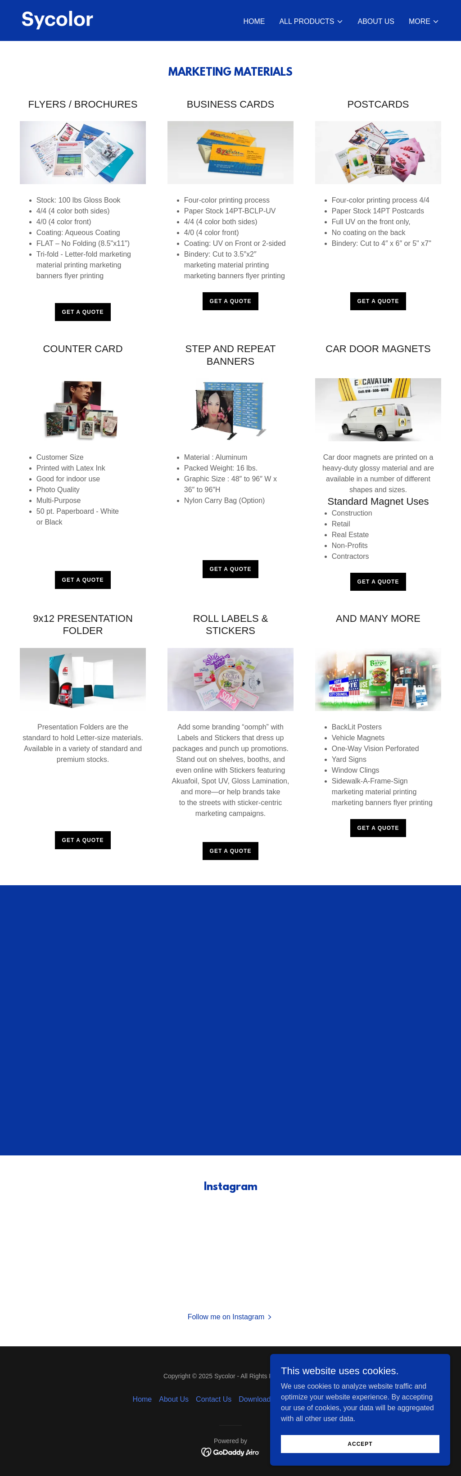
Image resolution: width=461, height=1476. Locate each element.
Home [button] (142, 1399)
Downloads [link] (256, 1399)
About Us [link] (376, 21)
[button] (311, 21)
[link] (58, 20)
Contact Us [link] (213, 1399)
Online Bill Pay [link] (304, 1399)
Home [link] (254, 21)
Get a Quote (83, 312)
